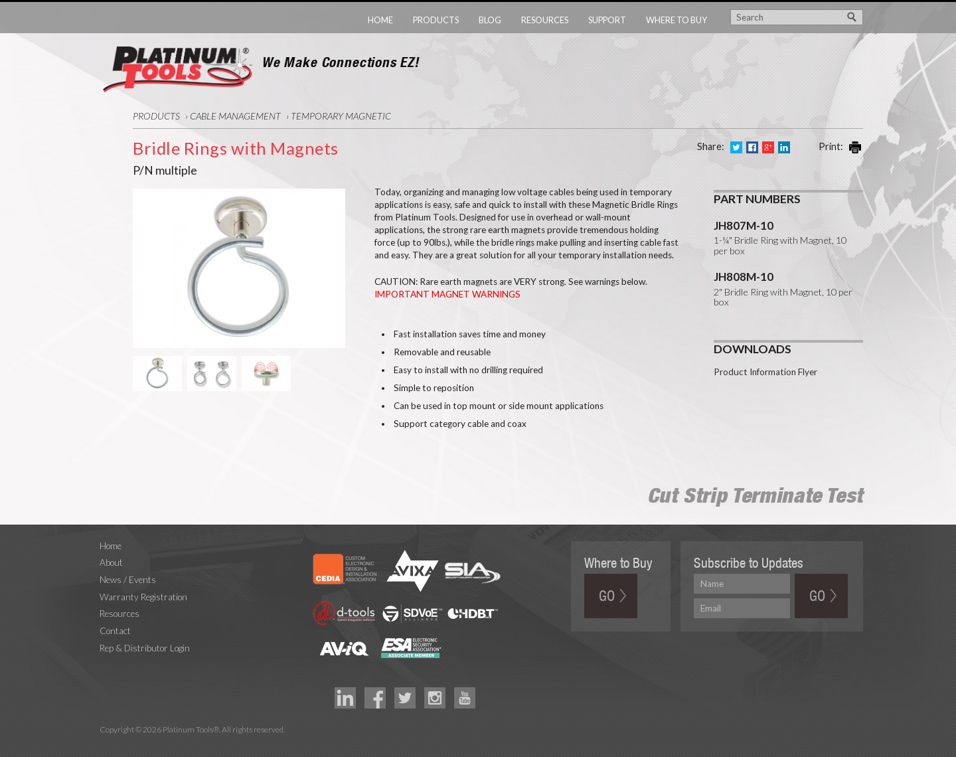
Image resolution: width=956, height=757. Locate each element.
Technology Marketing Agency (107, 744)
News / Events (128, 579)
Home (380, 20)
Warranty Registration (143, 597)
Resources (544, 20)
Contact (115, 631)
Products (436, 20)
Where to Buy (676, 20)
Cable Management (235, 116)
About (111, 562)
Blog (490, 20)
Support (607, 20)
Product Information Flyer (765, 372)
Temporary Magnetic (341, 116)
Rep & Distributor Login (145, 648)
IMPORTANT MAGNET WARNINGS (447, 294)
